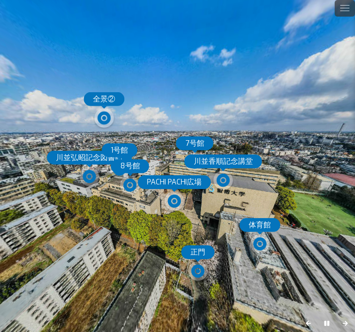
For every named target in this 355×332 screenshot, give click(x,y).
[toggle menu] (345, 8)
